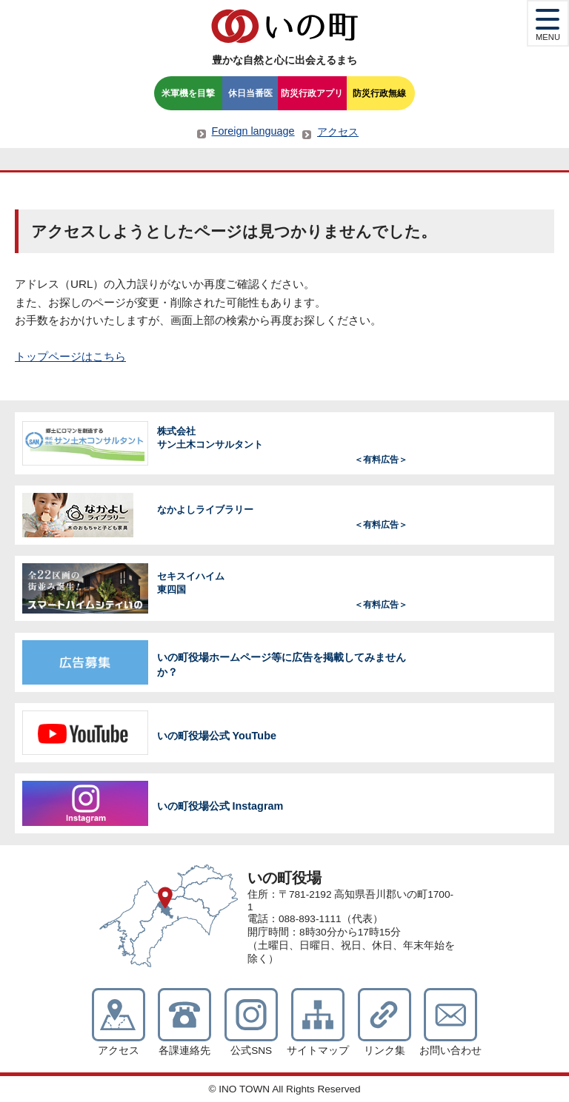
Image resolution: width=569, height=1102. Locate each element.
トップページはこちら (70, 356)
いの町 (284, 25)
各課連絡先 (184, 1050)
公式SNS (251, 1050)
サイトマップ (318, 1050)
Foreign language (253, 131)
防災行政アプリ (312, 93)
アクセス (338, 132)
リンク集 (384, 1050)
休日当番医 (250, 93)
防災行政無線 (379, 93)
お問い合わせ (450, 1050)
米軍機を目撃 (188, 93)
